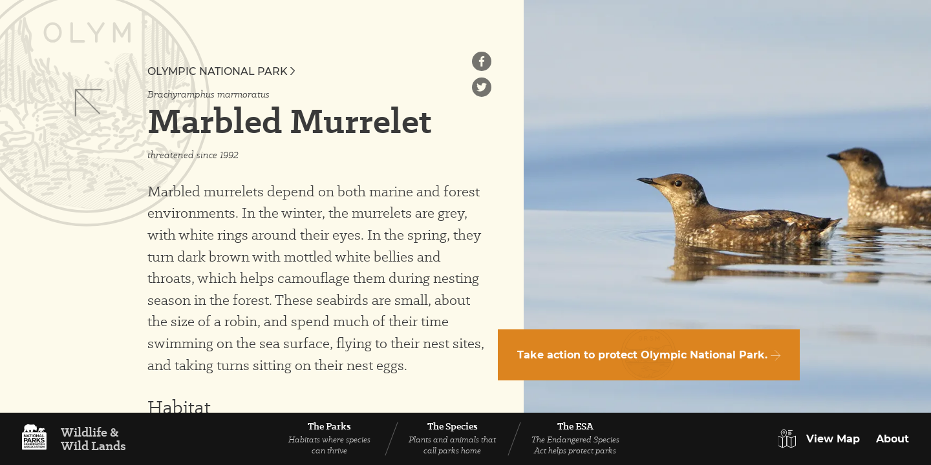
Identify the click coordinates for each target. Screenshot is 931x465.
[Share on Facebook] (481, 61)
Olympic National (221, 71)
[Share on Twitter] (481, 87)
